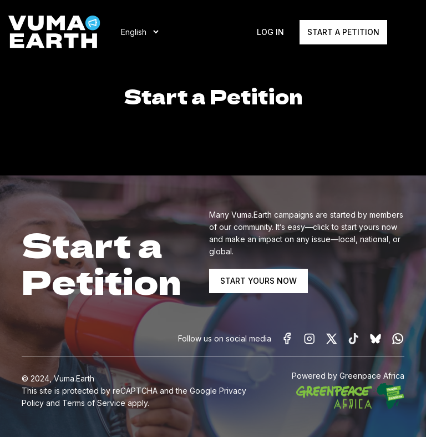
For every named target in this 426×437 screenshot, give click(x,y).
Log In (270, 32)
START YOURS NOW (258, 280)
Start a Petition (343, 32)
